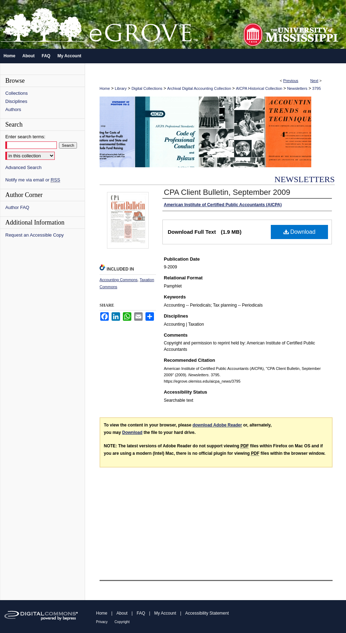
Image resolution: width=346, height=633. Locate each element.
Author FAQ (17, 207)
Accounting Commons (119, 280)
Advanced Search (23, 167)
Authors (13, 109)
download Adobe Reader (217, 425)
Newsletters (297, 88)
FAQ (141, 613)
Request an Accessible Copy (34, 235)
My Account (165, 613)
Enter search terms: (25, 136)
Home (105, 88)
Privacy (102, 622)
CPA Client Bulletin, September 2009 (227, 192)
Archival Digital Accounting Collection (199, 88)
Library (121, 88)
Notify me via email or (32, 179)
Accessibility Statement (207, 613)
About (122, 613)
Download (300, 232)
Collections (16, 93)
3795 (316, 88)
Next (314, 81)
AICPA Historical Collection (259, 88)
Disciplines (16, 101)
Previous (290, 81)
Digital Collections (146, 88)
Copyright (122, 622)
